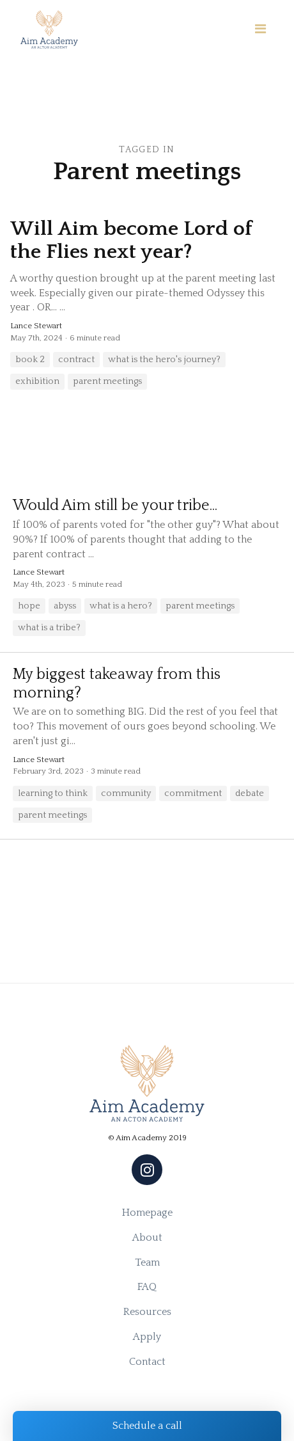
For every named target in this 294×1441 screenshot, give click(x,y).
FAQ (147, 1287)
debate (249, 793)
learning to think (53, 793)
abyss (65, 606)
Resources (147, 1312)
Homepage (147, 1212)
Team (147, 1262)
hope (29, 606)
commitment (193, 793)
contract (76, 359)
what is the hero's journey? (164, 359)
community (126, 793)
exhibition (37, 381)
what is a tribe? (49, 628)
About (147, 1237)
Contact (147, 1361)
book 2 (30, 359)
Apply (147, 1336)
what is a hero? (120, 606)
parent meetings (107, 381)
